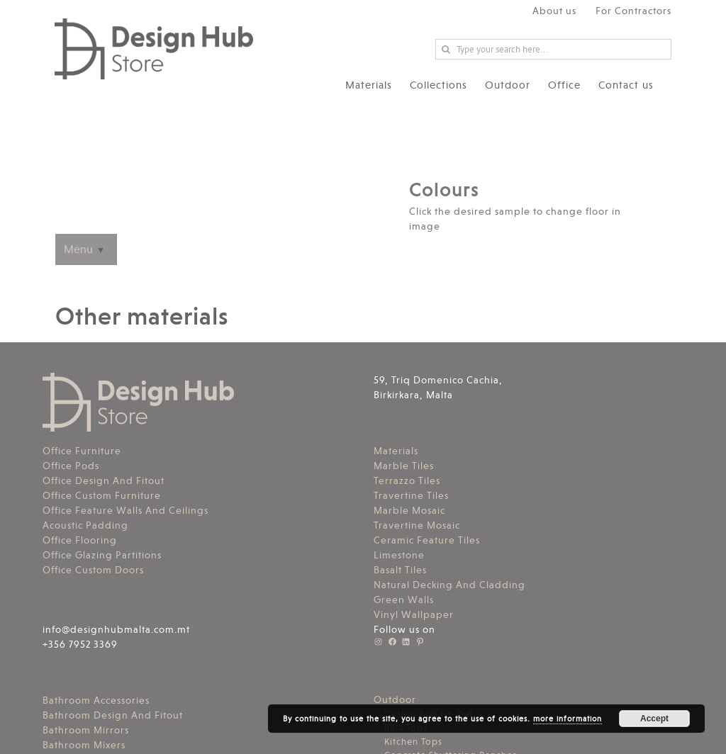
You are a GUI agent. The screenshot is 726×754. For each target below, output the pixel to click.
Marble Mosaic (409, 510)
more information (567, 719)
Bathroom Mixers (84, 744)
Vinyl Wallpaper (414, 614)
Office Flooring (80, 540)
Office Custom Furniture (102, 495)
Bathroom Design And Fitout (113, 715)
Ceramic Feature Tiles (427, 540)
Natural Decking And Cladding (449, 584)
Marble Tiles (404, 465)
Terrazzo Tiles (407, 480)
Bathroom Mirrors (86, 730)
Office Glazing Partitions (102, 555)
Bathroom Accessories (96, 700)
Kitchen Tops (413, 741)
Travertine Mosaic (417, 525)
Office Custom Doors (93, 569)
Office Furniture (82, 450)
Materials (396, 450)
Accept (654, 719)
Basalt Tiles (400, 569)
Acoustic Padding (85, 525)
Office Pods (71, 465)
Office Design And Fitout (103, 480)
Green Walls (404, 599)
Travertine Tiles (411, 495)
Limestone (399, 555)
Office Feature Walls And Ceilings (125, 510)
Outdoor (395, 699)
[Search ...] (553, 49)
